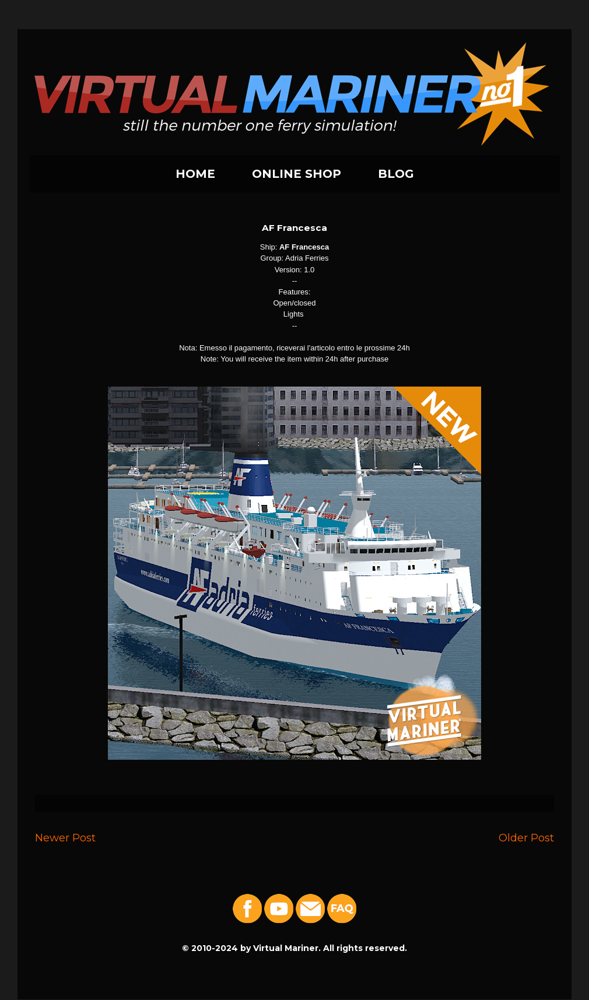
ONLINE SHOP (296, 174)
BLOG (396, 174)
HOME (195, 174)
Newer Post (65, 837)
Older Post (526, 837)
